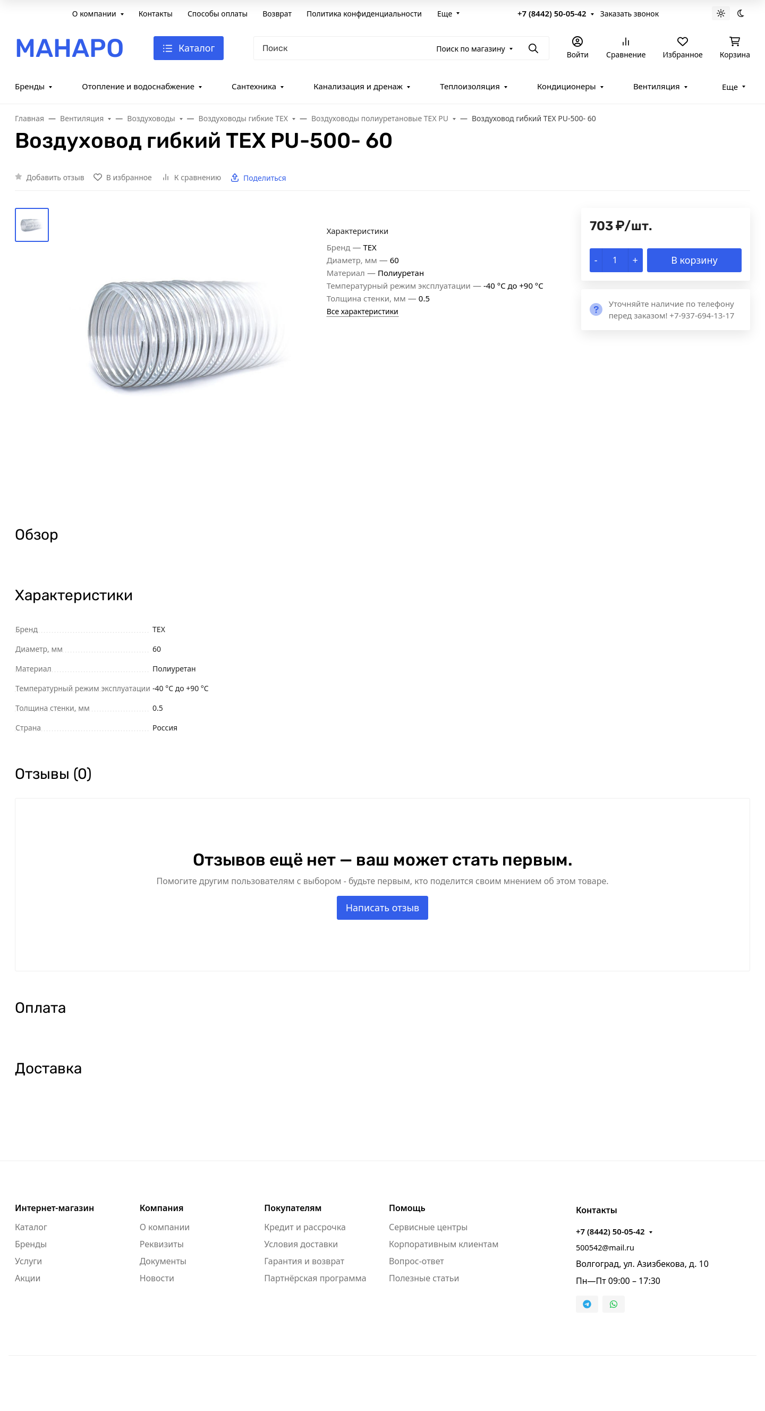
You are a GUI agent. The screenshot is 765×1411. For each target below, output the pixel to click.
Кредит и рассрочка (305, 1227)
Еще (444, 14)
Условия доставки (301, 1244)
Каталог (31, 1227)
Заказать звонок (629, 14)
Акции (27, 1278)
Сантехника (254, 86)
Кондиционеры (566, 86)
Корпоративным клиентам (443, 1244)
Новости (157, 1278)
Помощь (407, 1208)
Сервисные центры (428, 1227)
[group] (190, 357)
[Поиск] (401, 48)
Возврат (277, 14)
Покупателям (292, 1208)
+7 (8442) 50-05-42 (551, 13)
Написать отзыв (383, 907)
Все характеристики (362, 311)
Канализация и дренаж (358, 86)
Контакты (156, 14)
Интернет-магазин (54, 1208)
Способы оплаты (218, 14)
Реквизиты (162, 1244)
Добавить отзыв (55, 177)
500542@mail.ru (605, 1247)
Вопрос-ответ (416, 1261)
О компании (94, 14)
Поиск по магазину (470, 49)
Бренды (30, 86)
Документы (163, 1261)
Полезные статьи (424, 1278)
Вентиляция (656, 86)
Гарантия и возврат (304, 1261)
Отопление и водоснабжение (138, 86)
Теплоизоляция (470, 86)
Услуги (28, 1261)
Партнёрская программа (315, 1278)
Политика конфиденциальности (364, 14)
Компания (162, 1208)
